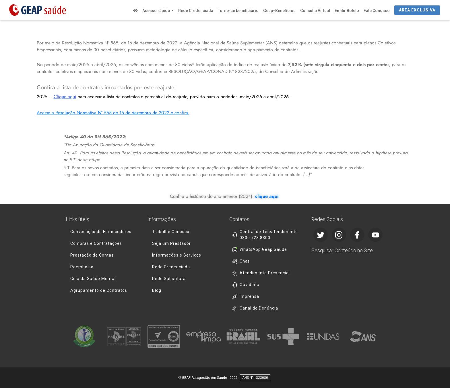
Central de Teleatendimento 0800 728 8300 (269, 234)
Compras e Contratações (96, 243)
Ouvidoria (249, 284)
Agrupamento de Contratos (98, 290)
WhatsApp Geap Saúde (263, 249)
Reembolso (82, 267)
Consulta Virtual (315, 10)
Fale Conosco (377, 10)
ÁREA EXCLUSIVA (417, 10)
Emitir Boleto (347, 10)
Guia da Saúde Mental (93, 278)
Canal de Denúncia (259, 308)
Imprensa (249, 296)
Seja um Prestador (171, 243)
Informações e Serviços (176, 255)
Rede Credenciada (195, 10)
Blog (156, 290)
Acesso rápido (156, 10)
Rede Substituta (169, 278)
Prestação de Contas (92, 255)
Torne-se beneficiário (238, 10)
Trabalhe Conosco (170, 231)
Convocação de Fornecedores (100, 231)
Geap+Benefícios (279, 10)
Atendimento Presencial (265, 273)
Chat (244, 261)
